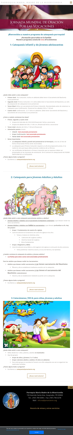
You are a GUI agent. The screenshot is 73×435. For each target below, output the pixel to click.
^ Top (70, 387)
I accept (36, 432)
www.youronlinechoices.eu (12, 430)
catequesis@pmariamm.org (26, 159)
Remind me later (62, 429)
